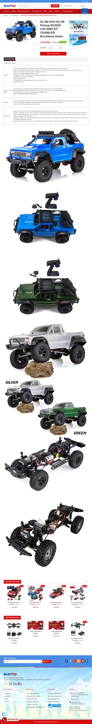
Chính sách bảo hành (32, 701)
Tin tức (7, 699)
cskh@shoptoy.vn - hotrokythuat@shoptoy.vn (78, 703)
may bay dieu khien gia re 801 (16, 602)
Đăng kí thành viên (53, 701)
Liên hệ (7, 701)
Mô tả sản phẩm (9, 59)
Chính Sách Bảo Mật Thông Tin (35, 707)
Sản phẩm (7, 696)
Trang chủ (7, 693)
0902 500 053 (75, 699)
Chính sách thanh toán (33, 693)
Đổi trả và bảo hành (53, 699)
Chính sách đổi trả (32, 699)
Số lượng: (43, 47)
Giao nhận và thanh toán (55, 696)
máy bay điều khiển (56, 631)
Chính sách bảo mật (32, 704)
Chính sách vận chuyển (33, 696)
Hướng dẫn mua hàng (54, 693)
